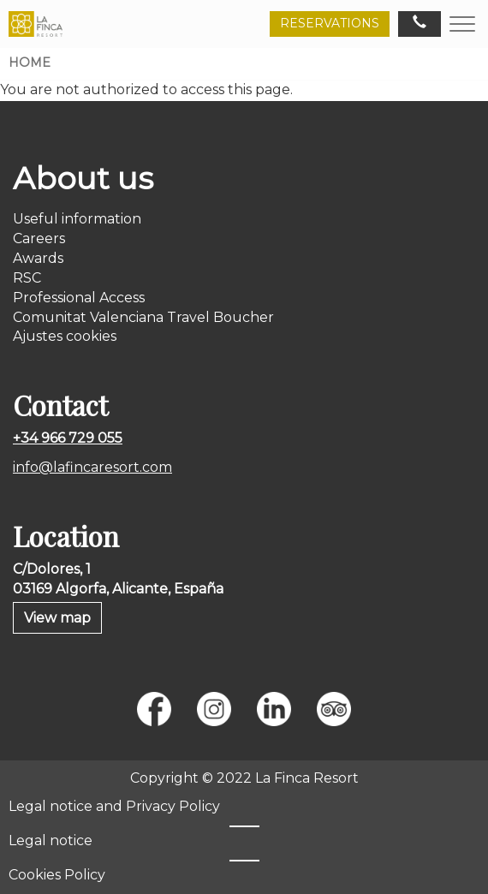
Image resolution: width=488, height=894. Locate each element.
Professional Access (79, 297)
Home (30, 62)
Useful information (77, 219)
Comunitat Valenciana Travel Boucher (143, 317)
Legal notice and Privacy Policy (114, 806)
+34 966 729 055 (67, 438)
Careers (39, 238)
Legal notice (50, 840)
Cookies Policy (57, 875)
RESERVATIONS (329, 23)
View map (57, 618)
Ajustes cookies (64, 336)
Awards (38, 258)
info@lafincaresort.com (92, 467)
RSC (27, 278)
